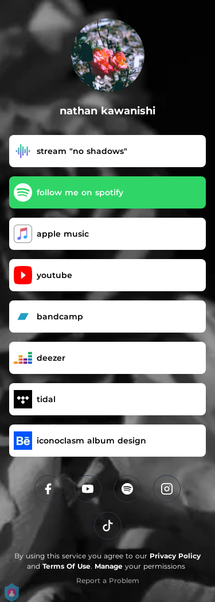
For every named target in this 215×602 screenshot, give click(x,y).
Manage (109, 566)
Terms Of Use (66, 566)
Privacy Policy (175, 555)
